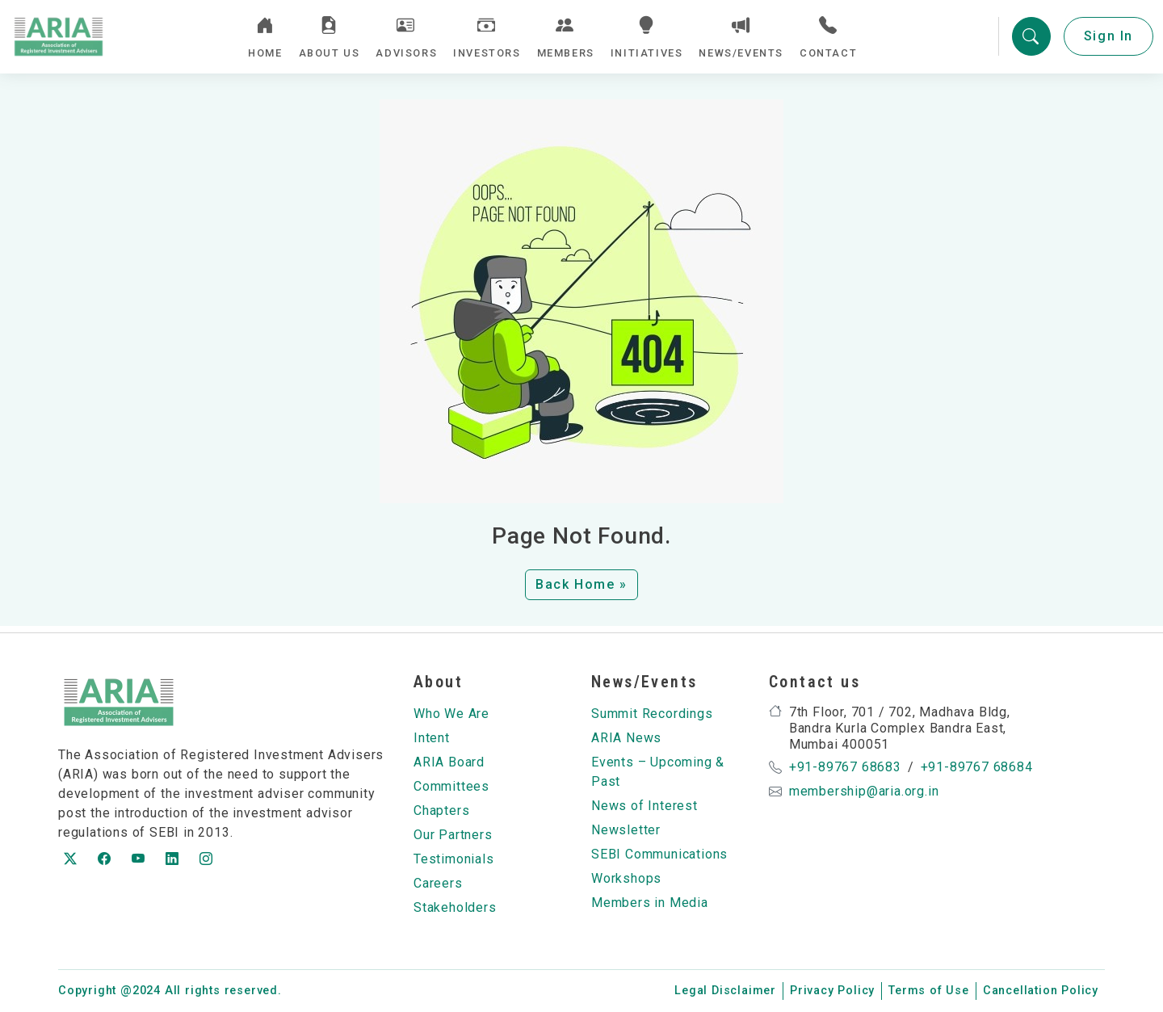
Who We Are (451, 714)
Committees (451, 787)
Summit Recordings (652, 714)
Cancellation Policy (1040, 991)
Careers (438, 884)
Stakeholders (455, 908)
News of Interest (644, 806)
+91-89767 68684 (977, 767)
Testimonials (454, 859)
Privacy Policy (832, 991)
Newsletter (626, 830)
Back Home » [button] (581, 591)
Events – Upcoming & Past (657, 772)
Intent (432, 738)
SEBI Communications (659, 855)
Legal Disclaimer (725, 991)
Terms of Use (928, 991)
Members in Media (649, 903)
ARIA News (626, 738)
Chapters (441, 811)
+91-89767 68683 (845, 767)
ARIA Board (449, 763)
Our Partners (453, 835)
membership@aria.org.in (864, 792)
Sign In (1108, 40)
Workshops (626, 879)
